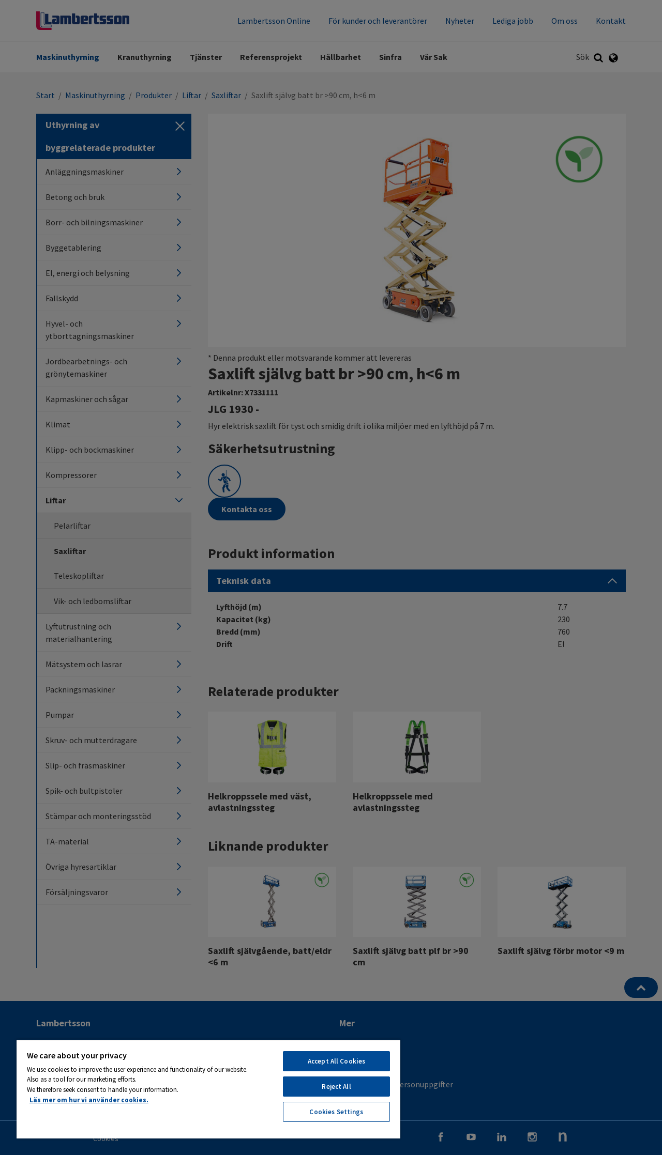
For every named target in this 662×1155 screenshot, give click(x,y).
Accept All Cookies (336, 1061)
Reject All (336, 1086)
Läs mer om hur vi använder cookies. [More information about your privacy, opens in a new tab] (88, 1100)
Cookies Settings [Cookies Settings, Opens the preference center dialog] (336, 1111)
